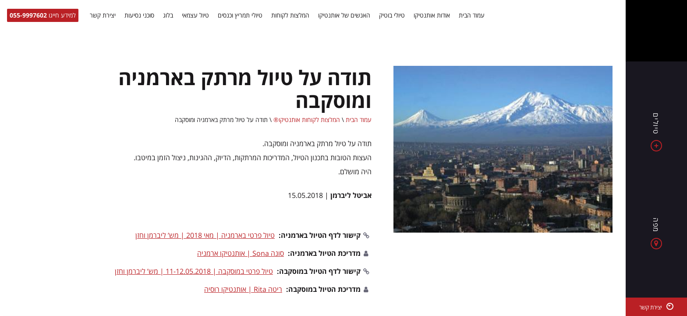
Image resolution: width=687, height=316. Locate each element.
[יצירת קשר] (656, 307)
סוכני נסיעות (139, 15)
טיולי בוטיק (392, 15)
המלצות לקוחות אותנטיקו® (306, 119)
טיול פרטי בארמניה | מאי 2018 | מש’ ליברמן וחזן (205, 235)
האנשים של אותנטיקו (344, 15)
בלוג (168, 15)
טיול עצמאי (195, 15)
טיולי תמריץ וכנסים (240, 15)
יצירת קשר (103, 15)
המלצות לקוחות (290, 15)
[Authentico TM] (656, 30)
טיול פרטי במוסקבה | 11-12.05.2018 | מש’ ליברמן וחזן (194, 271)
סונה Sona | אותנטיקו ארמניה (240, 253)
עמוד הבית (472, 15)
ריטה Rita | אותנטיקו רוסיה (243, 289)
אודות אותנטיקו (432, 15)
